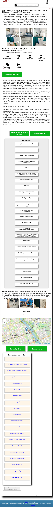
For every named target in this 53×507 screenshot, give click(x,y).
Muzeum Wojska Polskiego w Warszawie (17, 370)
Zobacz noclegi (37, 349)
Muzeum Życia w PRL (17, 477)
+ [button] (4, 320)
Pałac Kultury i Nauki (17, 395)
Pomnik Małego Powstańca (17, 420)
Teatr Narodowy (17, 414)
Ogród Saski (17, 408)
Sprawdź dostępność (12, 74)
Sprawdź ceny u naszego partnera (19, 133)
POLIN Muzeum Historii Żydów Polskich (17, 364)
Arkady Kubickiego (17, 471)
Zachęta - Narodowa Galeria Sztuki (17, 439)
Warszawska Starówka (17, 445)
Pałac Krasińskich (17, 389)
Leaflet (39, 343)
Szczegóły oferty (15, 349)
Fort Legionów (17, 402)
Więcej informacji (40, 133)
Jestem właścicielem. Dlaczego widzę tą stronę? (12, 488)
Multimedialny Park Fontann (17, 433)
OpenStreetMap (46, 343)
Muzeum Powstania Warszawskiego (17, 358)
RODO (33, 505)
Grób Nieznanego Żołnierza (17, 427)
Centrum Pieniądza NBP (17, 464)
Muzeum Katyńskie (17, 383)
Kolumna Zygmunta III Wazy (17, 452)
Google (26, 502)
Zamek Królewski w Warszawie (17, 458)
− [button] (4, 322)
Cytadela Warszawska (17, 377)
